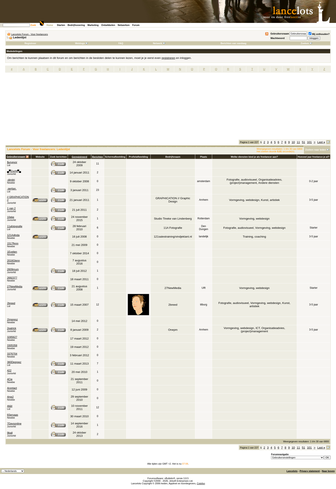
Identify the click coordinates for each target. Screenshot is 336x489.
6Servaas (12, 414)
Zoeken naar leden (315, 149)
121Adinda (13, 235)
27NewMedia (14, 286)
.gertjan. (11, 188)
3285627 (12, 337)
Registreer (30, 43)
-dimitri (11, 179)
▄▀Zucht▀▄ (14, 171)
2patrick (11, 328)
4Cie (9, 379)
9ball (10, 432)
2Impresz (12, 319)
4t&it (9, 406)
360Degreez (14, 362)
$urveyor (12, 162)
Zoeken (306, 43)
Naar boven (328, 471)
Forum (136, 25)
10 (293, 142)
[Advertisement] (168, 108)
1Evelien (12, 251)
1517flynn (12, 243)
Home (49, 25)
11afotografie (14, 226)
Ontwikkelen (108, 25)
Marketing (93, 25)
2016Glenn (13, 260)
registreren (168, 58)
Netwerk (159, 43)
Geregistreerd (79, 157)
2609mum (13, 269)
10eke (10, 217)
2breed (11, 303)
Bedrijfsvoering (76, 25)
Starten (61, 25)
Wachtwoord (277, 38)
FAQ (120, 43)
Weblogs (81, 43)
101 (309, 142)
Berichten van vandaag (233, 43)
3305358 (12, 345)
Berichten (97, 157)
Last (321, 142)
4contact (12, 388)
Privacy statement (310, 471)
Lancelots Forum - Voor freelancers (29, 34)
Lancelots (291, 471)
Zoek (33, 25)
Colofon (201, 483)
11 (298, 142)
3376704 (12, 353)
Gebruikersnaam (279, 33)
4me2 (10, 396)
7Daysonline (14, 423)
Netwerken (124, 25)
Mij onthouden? (319, 34)
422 (9, 370)
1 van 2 (11, 208)
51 (303, 142)
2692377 (12, 277)
